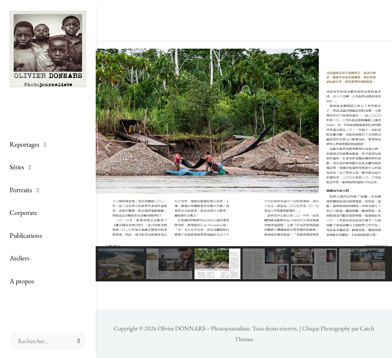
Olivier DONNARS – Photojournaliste (204, 328)
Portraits (21, 189)
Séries (17, 166)
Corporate (23, 212)
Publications (26, 235)
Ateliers (19, 257)
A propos (22, 280)
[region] (244, 165)
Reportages (24, 144)
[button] (107, 147)
